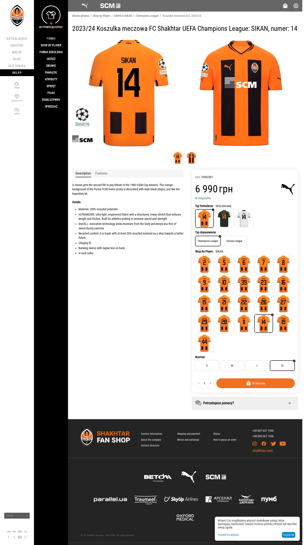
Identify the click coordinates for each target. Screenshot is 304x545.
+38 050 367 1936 (263, 436)
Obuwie (51, 65)
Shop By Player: (204, 251)
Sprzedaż (51, 106)
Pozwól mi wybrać (228, 534)
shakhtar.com (262, 450)
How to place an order (224, 439)
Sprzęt (51, 86)
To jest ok (288, 534)
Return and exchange (188, 439)
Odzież (51, 59)
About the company (151, 439)
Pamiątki (51, 72)
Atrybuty (51, 79)
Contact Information (151, 433)
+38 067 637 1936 (263, 430)
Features (101, 173)
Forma (51, 38)
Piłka (51, 93)
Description (83, 173)
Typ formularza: (204, 206)
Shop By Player (51, 45)
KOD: (197, 177)
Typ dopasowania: (205, 232)
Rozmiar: (200, 357)
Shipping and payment (188, 433)
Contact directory (150, 445)
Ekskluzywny (51, 99)
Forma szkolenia (51, 52)
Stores (216, 433)
